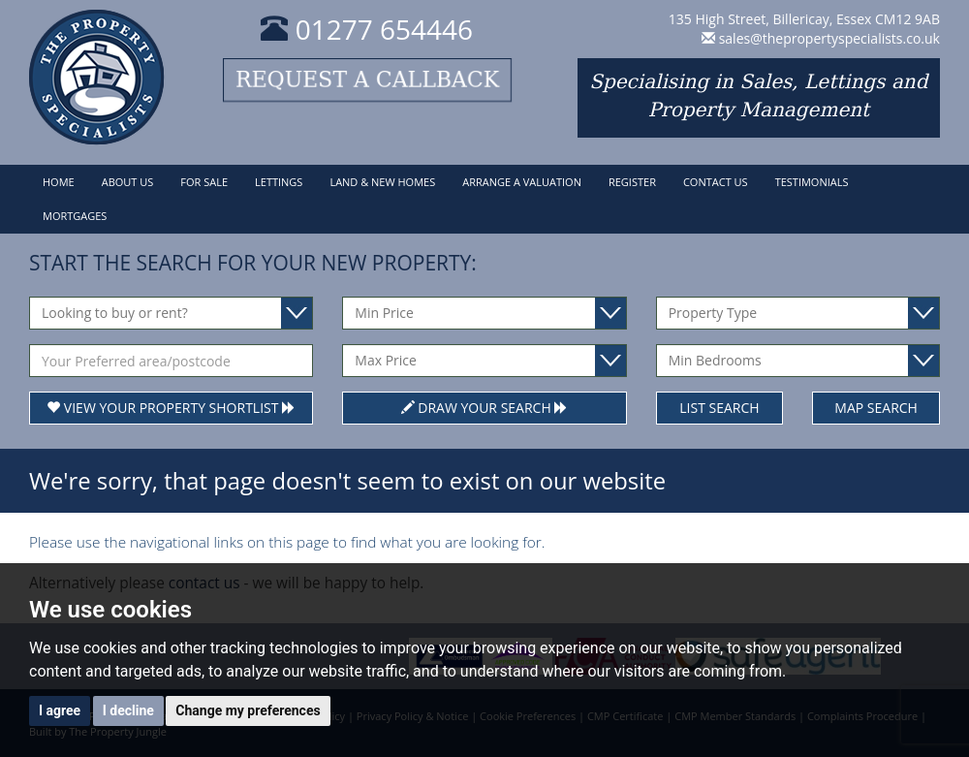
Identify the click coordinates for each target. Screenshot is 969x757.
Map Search (876, 407)
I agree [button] (59, 710)
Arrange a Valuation (521, 181)
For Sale (204, 181)
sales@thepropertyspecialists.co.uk (829, 38)
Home (59, 181)
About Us (128, 181)
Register (632, 181)
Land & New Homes (382, 181)
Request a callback (367, 80)
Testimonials (812, 181)
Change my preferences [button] (247, 710)
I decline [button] (128, 710)
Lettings (278, 181)
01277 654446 (367, 29)
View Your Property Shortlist (171, 407)
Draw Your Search (485, 407)
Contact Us (715, 181)
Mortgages (75, 215)
